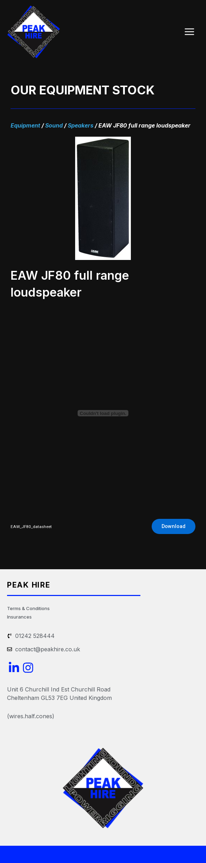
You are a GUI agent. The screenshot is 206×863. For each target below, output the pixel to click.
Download (174, 526)
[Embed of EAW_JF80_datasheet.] (103, 413)
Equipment (25, 125)
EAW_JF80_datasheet (31, 526)
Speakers (80, 125)
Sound (54, 125)
